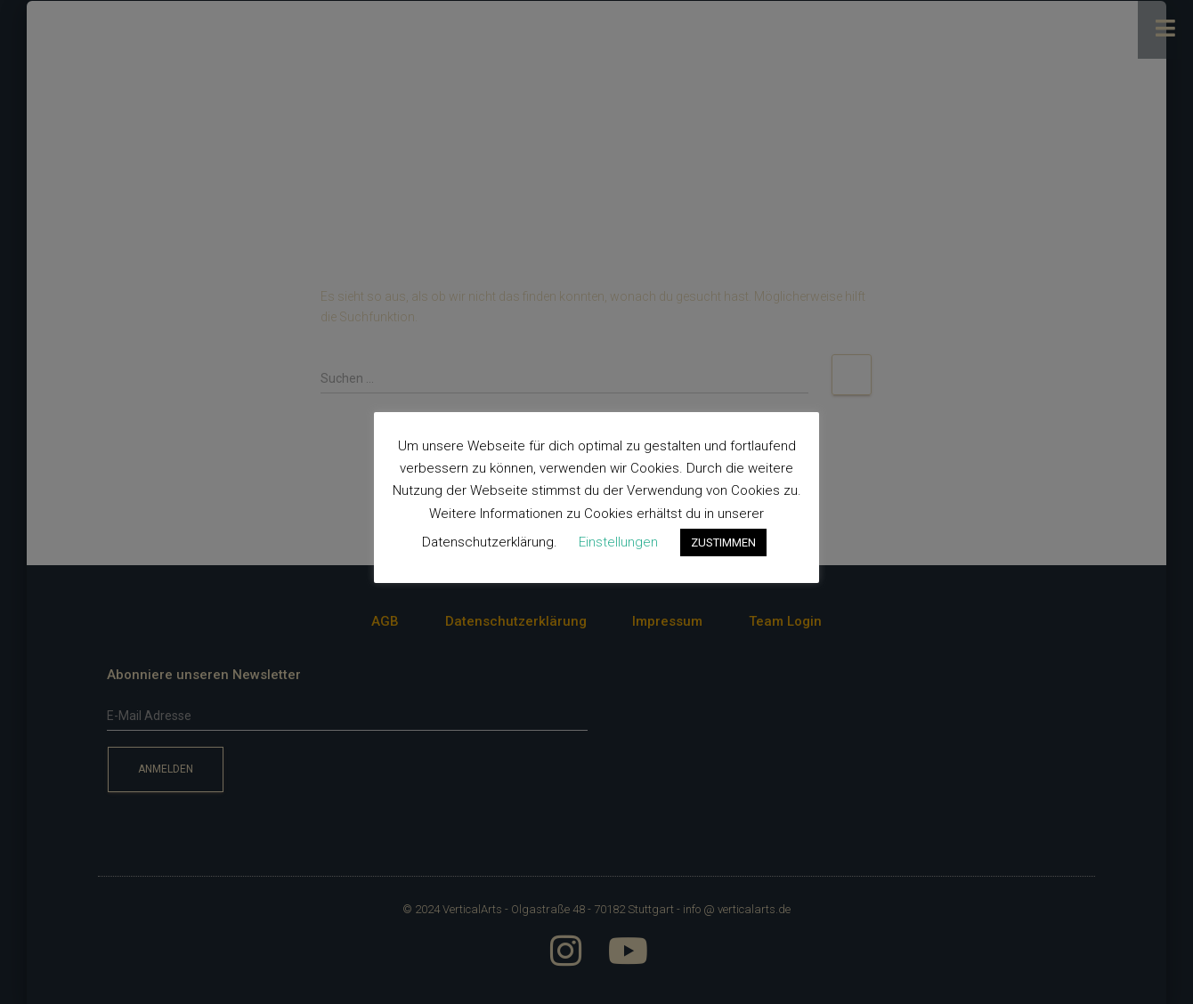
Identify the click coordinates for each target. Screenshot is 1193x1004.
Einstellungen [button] (618, 542)
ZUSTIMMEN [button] (723, 542)
